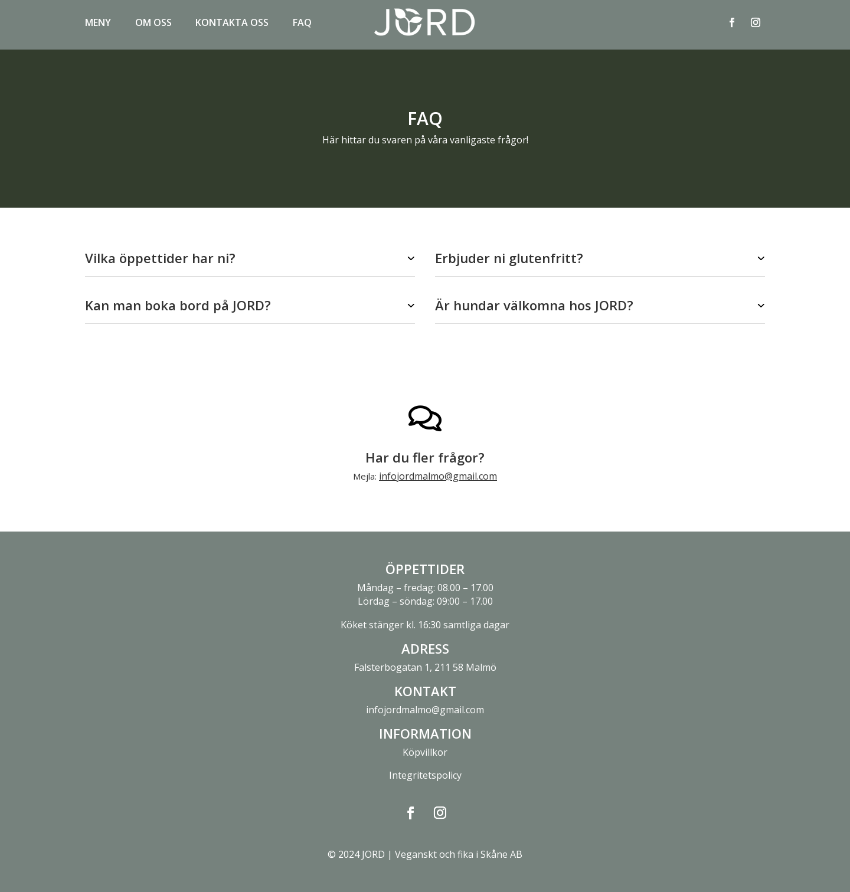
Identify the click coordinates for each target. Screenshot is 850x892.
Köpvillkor (425, 752)
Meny (98, 23)
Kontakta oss (232, 23)
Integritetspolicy (425, 775)
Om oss (153, 23)
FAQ (302, 23)
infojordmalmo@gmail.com (438, 476)
